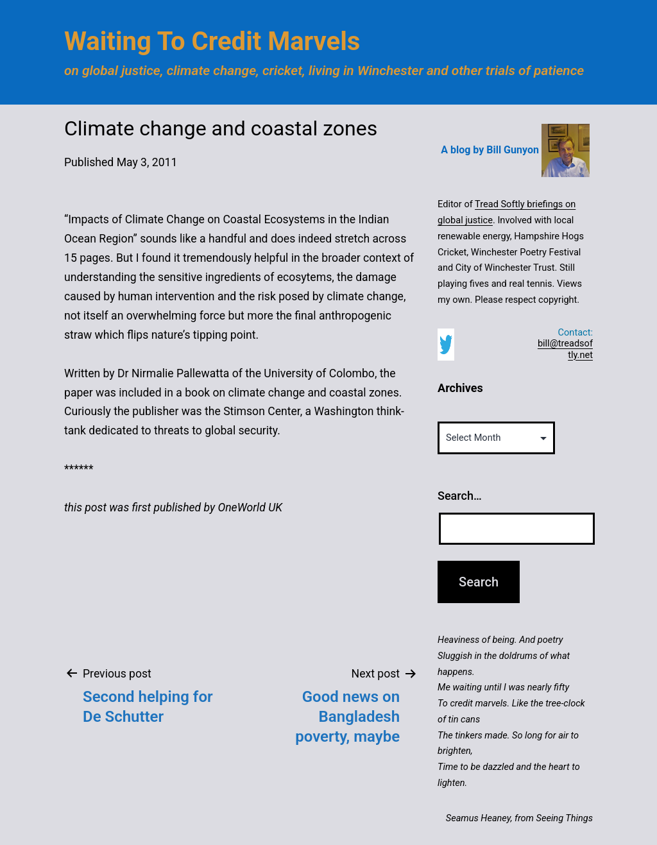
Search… (460, 495)
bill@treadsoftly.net (565, 348)
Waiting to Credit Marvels (212, 41)
